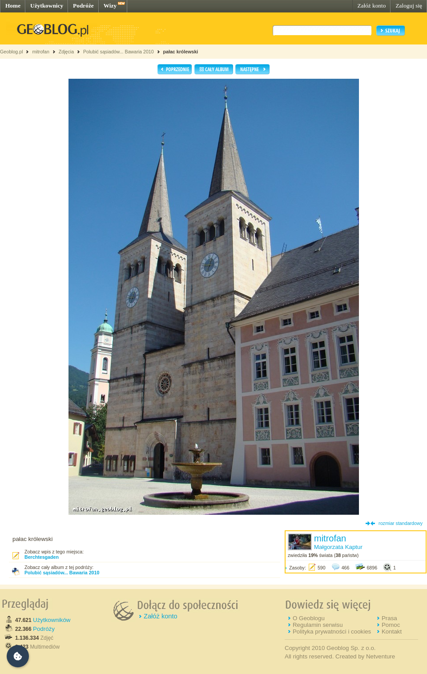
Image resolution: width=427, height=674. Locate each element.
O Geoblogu (309, 618)
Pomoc (391, 625)
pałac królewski (180, 51)
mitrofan (40, 51)
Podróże (83, 5)
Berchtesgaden (41, 557)
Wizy (110, 5)
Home (12, 5)
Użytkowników (51, 620)
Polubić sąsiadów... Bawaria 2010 (119, 51)
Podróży (44, 629)
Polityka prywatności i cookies (332, 631)
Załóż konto (371, 5)
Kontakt (392, 631)
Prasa (389, 618)
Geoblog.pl (11, 51)
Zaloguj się (408, 5)
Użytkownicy (46, 5)
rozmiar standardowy (401, 523)
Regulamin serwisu (318, 625)
